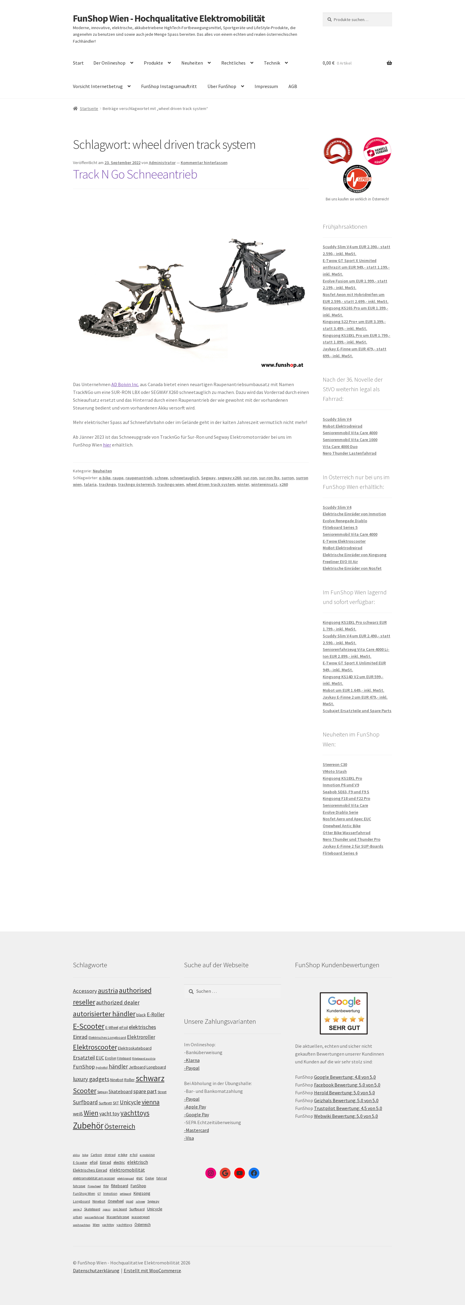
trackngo (107, 484)
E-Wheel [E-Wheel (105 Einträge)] (111, 1027)
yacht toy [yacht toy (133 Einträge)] (109, 1113)
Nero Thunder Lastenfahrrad (349, 453)
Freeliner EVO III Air (340, 561)
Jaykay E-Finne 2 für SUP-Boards (353, 846)
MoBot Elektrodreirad (342, 547)
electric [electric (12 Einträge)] (119, 1162)
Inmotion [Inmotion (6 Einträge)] (110, 1193)
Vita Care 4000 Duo (340, 446)
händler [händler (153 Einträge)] (118, 1066)
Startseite (89, 108)
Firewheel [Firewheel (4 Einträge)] (94, 1186)
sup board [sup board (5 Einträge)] (120, 1209)
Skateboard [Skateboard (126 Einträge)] (120, 1091)
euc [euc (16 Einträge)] (139, 1178)
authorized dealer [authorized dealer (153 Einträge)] (118, 1002)
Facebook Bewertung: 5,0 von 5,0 (347, 1085)
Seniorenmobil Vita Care (345, 805)
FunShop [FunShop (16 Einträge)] (138, 1185)
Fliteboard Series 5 (340, 527)
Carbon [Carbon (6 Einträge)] (96, 1155)
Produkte (153, 63)
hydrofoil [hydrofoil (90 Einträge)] (102, 1067)
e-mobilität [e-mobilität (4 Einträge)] (147, 1155)
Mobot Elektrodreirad (342, 426)
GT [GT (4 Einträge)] (99, 1194)
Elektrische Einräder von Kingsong (354, 554)
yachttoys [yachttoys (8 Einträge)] (124, 1224)
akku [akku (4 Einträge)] (76, 1155)
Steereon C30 (335, 764)
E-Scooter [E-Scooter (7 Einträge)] (80, 1162)
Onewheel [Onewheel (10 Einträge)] (116, 1201)
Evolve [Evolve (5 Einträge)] (149, 1178)
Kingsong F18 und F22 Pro (346, 798)
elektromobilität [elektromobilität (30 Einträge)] (127, 1170)
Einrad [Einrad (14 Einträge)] (105, 1162)
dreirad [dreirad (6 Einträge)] (110, 1155)
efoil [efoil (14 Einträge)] (94, 1162)
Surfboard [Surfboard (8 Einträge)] (137, 1209)
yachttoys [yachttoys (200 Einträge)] (134, 1112)
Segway (208, 477)
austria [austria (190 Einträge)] (108, 990)
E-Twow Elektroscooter (344, 541)
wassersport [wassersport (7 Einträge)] (140, 1217)
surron (288, 477)
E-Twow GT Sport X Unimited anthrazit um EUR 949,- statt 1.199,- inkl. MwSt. (356, 267)
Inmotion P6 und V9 (341, 785)
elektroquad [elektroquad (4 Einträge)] (125, 1178)
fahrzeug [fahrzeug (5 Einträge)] (79, 1186)
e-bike (104, 477)
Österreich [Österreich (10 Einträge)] (142, 1224)
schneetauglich (184, 477)
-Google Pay (196, 1114)
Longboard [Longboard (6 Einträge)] (81, 1201)
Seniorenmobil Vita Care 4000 (350, 432)
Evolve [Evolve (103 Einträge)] (110, 1058)
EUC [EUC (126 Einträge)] (100, 1058)
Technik (272, 63)
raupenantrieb (138, 477)
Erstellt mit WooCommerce (152, 1270)
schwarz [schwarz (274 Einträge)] (150, 1078)
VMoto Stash (335, 771)
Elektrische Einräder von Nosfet (352, 568)
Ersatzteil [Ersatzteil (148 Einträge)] (84, 1057)
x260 (283, 484)
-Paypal (192, 1068)
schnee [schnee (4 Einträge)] (140, 1201)
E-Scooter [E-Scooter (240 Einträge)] (88, 1026)
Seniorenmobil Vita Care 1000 (350, 439)
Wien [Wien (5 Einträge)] (96, 1225)
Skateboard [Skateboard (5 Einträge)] (92, 1209)
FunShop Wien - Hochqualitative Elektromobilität (169, 18)
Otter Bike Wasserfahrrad (346, 832)
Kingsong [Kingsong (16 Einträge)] (142, 1193)
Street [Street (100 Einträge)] (162, 1092)
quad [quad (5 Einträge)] (129, 1201)
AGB (292, 86)
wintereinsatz (264, 484)
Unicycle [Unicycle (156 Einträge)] (130, 1102)
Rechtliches (233, 63)
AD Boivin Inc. (125, 384)
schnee (161, 477)
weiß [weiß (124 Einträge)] (78, 1114)
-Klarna (192, 1060)
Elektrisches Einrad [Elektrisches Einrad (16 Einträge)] (90, 1170)
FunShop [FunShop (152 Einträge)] (84, 1066)
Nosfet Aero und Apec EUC (347, 819)
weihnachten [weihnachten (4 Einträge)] (81, 1225)
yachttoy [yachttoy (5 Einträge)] (108, 1225)
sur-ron (250, 477)
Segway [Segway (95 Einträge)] (102, 1092)
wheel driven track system (210, 484)
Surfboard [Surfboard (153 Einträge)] (85, 1102)
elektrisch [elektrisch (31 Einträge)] (137, 1162)
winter (243, 484)
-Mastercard (196, 1130)
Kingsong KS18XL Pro (342, 778)
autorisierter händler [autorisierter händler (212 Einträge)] (104, 1013)
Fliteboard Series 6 (340, 853)
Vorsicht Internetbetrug (98, 86)
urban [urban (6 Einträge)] (77, 1217)
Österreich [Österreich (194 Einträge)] (119, 1126)
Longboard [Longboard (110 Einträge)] (156, 1067)
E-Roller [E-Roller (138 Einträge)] (156, 1014)
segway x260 (229, 477)
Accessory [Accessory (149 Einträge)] (85, 990)
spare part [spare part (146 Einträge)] (145, 1091)
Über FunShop (221, 86)
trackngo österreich (136, 484)
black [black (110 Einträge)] (141, 1014)
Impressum (266, 86)
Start (78, 63)
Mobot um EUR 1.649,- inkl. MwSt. (353, 690)
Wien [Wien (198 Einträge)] (91, 1112)
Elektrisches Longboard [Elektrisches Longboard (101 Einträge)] (107, 1037)
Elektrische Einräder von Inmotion (354, 514)
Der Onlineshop (109, 63)
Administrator (162, 162)
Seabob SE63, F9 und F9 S (346, 791)
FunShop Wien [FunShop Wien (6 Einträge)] (84, 1193)
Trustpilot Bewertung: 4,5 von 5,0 (348, 1108)
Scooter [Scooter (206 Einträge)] (84, 1090)
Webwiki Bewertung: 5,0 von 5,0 (346, 1116)
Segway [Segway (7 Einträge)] (153, 1201)
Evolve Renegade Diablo (345, 520)
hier (107, 445)
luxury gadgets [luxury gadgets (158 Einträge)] (91, 1079)
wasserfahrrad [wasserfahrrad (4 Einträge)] (94, 1217)
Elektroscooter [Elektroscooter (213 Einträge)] (95, 1047)
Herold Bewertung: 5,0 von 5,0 (344, 1093)
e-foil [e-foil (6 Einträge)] (133, 1155)
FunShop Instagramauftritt (169, 86)
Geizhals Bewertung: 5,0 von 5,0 (346, 1100)
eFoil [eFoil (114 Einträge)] (123, 1027)
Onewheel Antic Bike (342, 825)
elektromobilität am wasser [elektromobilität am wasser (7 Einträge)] (94, 1178)
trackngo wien (170, 484)
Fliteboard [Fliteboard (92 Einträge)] (124, 1058)
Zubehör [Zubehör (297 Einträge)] (88, 1125)
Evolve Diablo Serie (340, 812)
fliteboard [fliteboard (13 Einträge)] (119, 1185)
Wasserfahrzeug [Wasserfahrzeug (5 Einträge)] (118, 1217)
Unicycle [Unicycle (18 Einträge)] (154, 1209)
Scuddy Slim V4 (337, 419)
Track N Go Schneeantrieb (135, 174)
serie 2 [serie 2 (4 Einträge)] (77, 1209)
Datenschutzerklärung (96, 1270)
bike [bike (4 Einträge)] (85, 1155)
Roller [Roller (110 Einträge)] (129, 1079)
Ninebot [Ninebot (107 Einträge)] (116, 1079)
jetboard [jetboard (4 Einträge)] (125, 1194)
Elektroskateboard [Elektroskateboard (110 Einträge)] (135, 1048)
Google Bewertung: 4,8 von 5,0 (345, 1077)
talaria (90, 484)
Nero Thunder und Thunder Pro (351, 839)
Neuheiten (192, 63)
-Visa (189, 1138)
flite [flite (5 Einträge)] (106, 1186)
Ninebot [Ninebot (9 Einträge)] (98, 1201)
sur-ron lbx (269, 477)
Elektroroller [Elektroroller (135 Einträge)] (141, 1037)
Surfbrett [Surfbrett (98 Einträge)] (105, 1103)
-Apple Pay (195, 1107)
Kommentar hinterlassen (204, 162)
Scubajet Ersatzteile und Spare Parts (357, 710)
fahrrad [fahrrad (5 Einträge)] (161, 1178)
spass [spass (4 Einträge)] (106, 1209)
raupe (118, 477)
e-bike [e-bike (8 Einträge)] (122, 1154)
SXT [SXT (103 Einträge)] (116, 1102)
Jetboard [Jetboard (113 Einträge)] (137, 1067)
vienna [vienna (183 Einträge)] (151, 1102)
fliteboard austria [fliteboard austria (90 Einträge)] (144, 1058)
